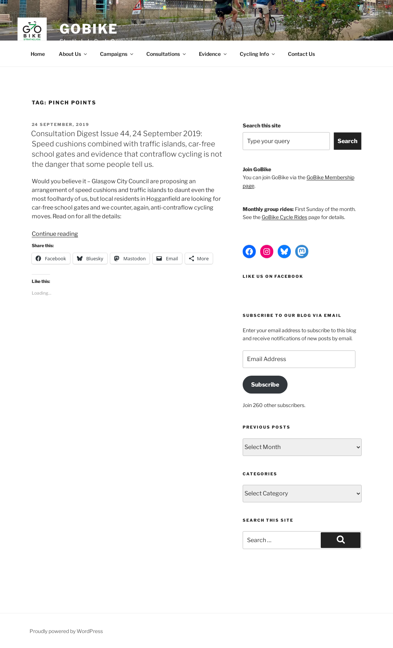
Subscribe (265, 384)
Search (348, 141)
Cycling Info (258, 54)
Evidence (213, 54)
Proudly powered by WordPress (66, 631)
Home (38, 54)
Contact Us (301, 54)
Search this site (262, 125)
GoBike (88, 29)
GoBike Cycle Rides (284, 217)
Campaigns (117, 54)
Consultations (166, 54)
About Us (73, 54)
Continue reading (55, 233)
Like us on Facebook (273, 276)
